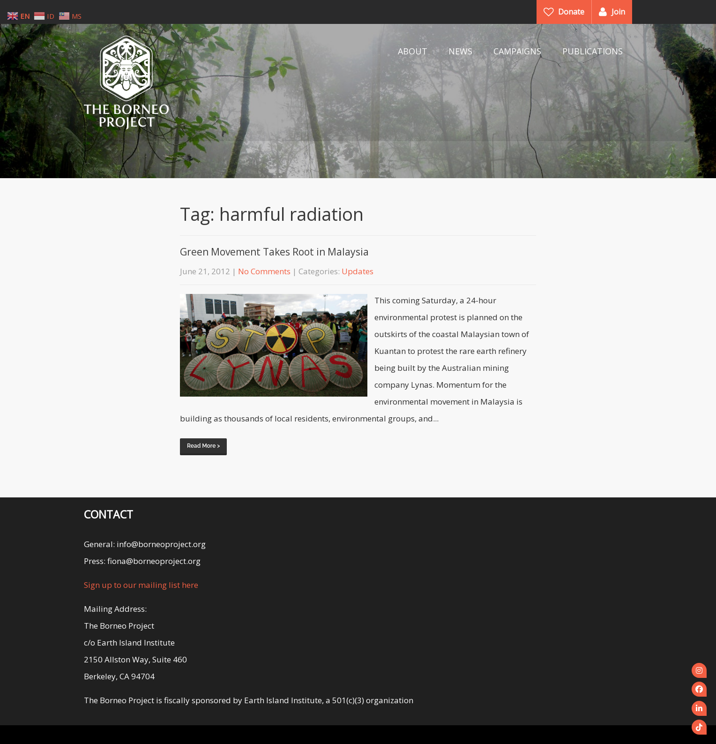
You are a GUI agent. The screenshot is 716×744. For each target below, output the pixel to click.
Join (618, 12)
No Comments (264, 271)
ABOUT (412, 51)
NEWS (460, 51)
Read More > (203, 446)
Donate (571, 12)
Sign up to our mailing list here (141, 584)
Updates (357, 271)
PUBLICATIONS (592, 51)
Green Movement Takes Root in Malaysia (274, 251)
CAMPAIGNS (517, 51)
